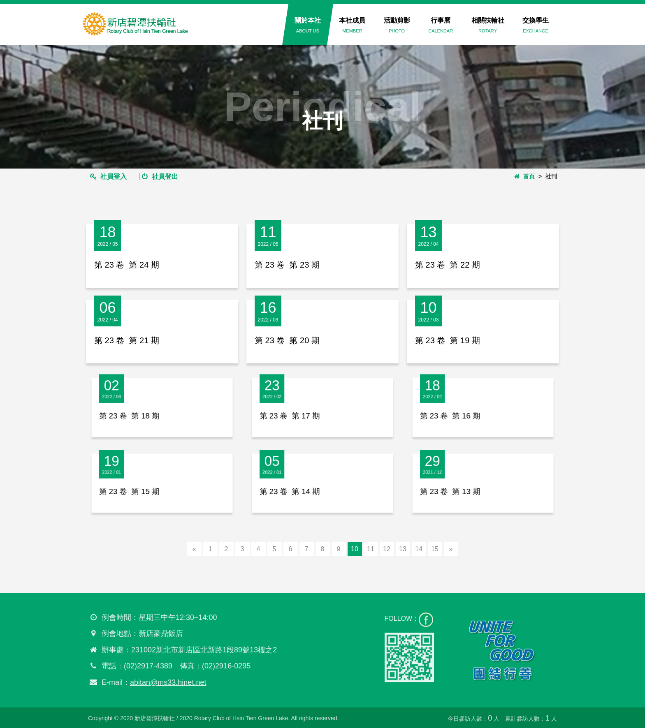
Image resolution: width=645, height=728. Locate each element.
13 (402, 548)
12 (386, 548)
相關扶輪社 (487, 25)
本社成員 (352, 25)
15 (435, 548)
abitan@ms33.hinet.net (165, 682)
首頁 (524, 176)
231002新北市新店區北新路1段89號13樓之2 (201, 650)
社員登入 (108, 176)
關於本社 (308, 25)
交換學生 (535, 25)
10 (354, 548)
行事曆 (440, 25)
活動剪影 (397, 25)
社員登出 (160, 176)
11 (370, 548)
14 (418, 548)
